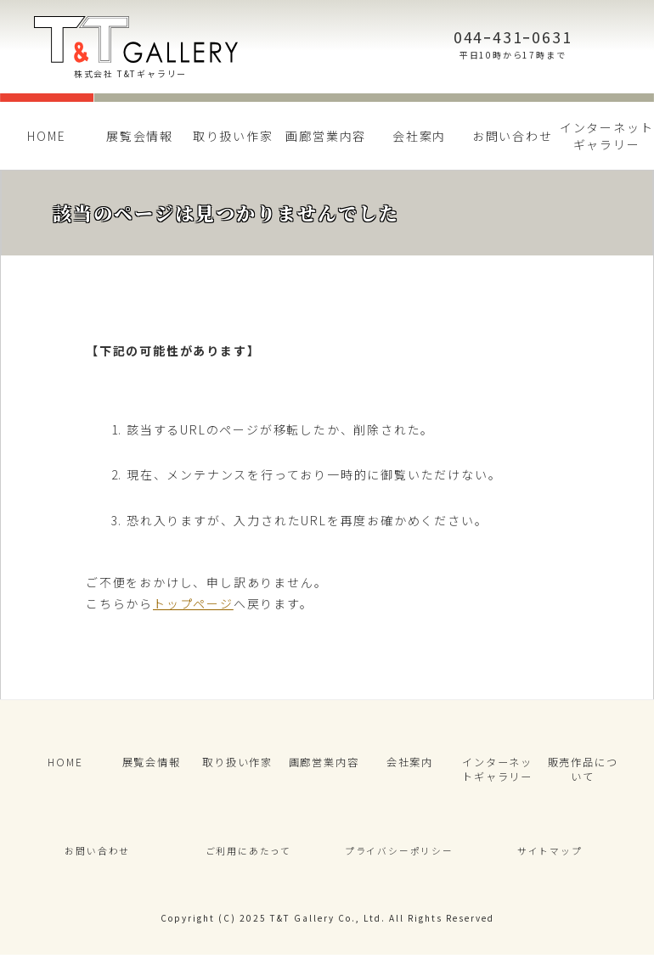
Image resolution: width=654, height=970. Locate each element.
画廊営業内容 (325, 135)
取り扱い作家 (233, 135)
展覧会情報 (139, 135)
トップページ (193, 603)
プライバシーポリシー (399, 861)
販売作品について (582, 773)
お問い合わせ (512, 135)
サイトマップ (550, 861)
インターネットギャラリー (497, 773)
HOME (46, 135)
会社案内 (419, 135)
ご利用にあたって (248, 861)
